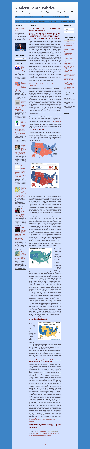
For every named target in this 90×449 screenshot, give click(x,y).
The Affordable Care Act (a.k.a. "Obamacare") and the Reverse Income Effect (44, 29)
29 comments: (43, 431)
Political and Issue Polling (39, 21)
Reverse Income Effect (45, 435)
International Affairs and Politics (66, 21)
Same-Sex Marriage (52, 21)
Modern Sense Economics (34, 16)
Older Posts (57, 440)
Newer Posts (33, 440)
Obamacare (37, 435)
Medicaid (52, 433)
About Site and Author (26, 21)
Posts (66, 29)
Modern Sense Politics (35, 8)
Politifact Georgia (68, 45)
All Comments (68, 32)
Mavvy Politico (45, 16)
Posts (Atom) (48, 444)
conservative (46, 433)
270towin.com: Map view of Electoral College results (68, 53)
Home (17, 21)
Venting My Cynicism (56, 16)
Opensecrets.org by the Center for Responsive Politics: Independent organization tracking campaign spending (69, 77)
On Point (66, 16)
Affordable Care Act (37, 433)
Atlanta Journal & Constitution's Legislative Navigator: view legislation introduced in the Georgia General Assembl (69, 67)
